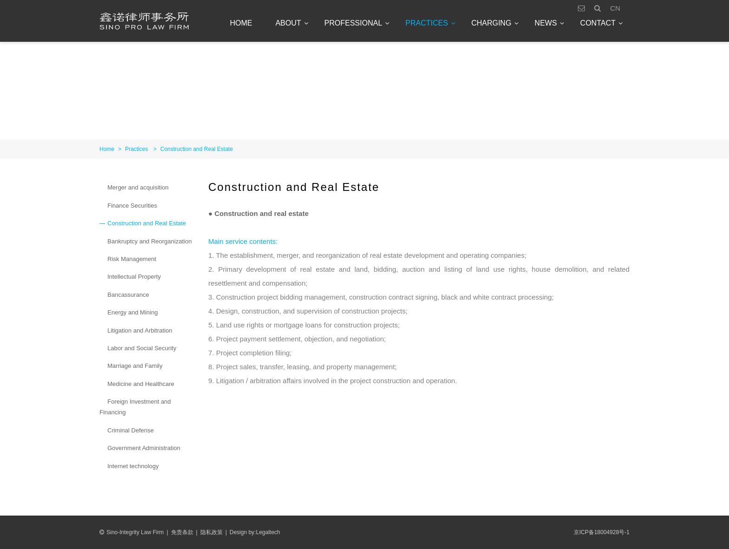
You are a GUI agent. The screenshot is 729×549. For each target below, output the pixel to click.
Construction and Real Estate (196, 149)
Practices (426, 23)
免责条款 (182, 532)
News (546, 23)
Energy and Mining (132, 312)
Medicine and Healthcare (140, 383)
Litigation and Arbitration (139, 330)
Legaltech (268, 532)
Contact (598, 23)
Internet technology (133, 466)
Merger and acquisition (138, 187)
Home (241, 23)
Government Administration (143, 447)
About (288, 23)
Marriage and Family (135, 365)
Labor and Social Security (141, 348)
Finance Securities (132, 205)
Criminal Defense (130, 430)
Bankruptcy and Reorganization (149, 241)
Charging (491, 23)
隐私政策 (211, 532)
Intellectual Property (134, 276)
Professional (353, 23)
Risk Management (131, 258)
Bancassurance (128, 294)
